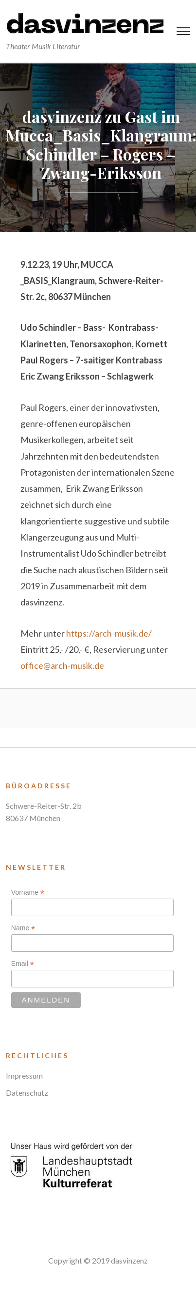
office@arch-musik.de (62, 665)
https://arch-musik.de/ (109, 633)
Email (22, 963)
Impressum (24, 1075)
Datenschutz (27, 1092)
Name (23, 928)
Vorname (27, 892)
